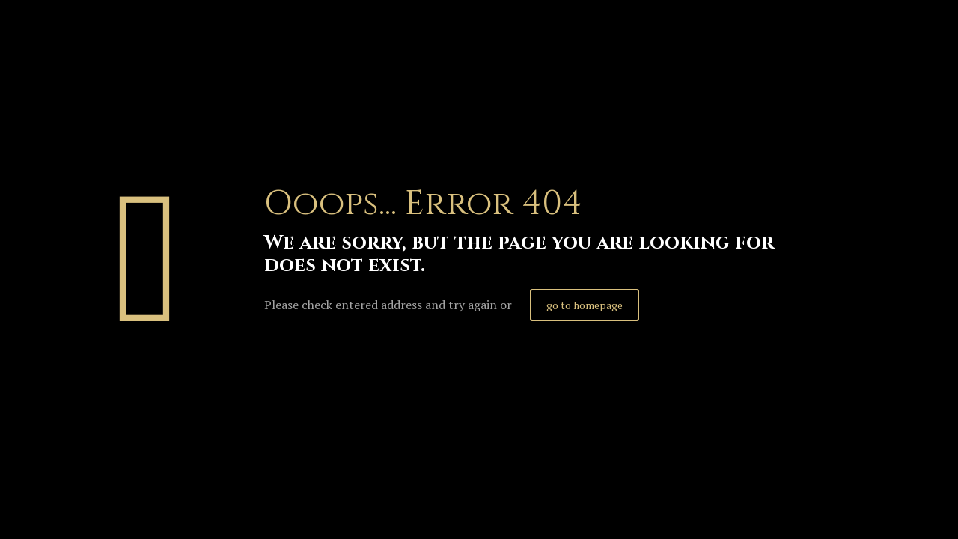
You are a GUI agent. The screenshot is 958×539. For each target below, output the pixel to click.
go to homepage (584, 305)
